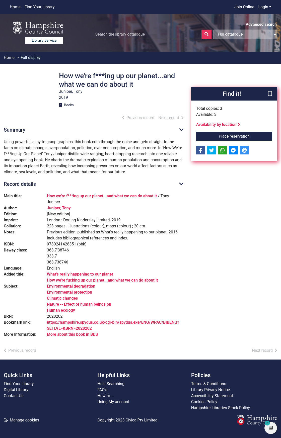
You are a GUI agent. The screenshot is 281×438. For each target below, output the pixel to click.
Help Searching (110, 383)
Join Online (244, 7)
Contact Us (14, 395)
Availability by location (218, 124)
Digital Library (16, 389)
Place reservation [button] (245, 136)
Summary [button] (14, 130)
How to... (105, 395)
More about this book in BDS (72, 334)
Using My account (113, 401)
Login (263, 7)
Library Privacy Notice (210, 389)
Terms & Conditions (208, 383)
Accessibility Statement (212, 395)
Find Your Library (39, 7)
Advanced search (261, 24)
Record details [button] (20, 184)
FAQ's (102, 389)
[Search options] (245, 34)
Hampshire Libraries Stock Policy (220, 407)
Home (15, 7)
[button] (270, 94)
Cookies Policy (204, 401)
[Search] (206, 34)
